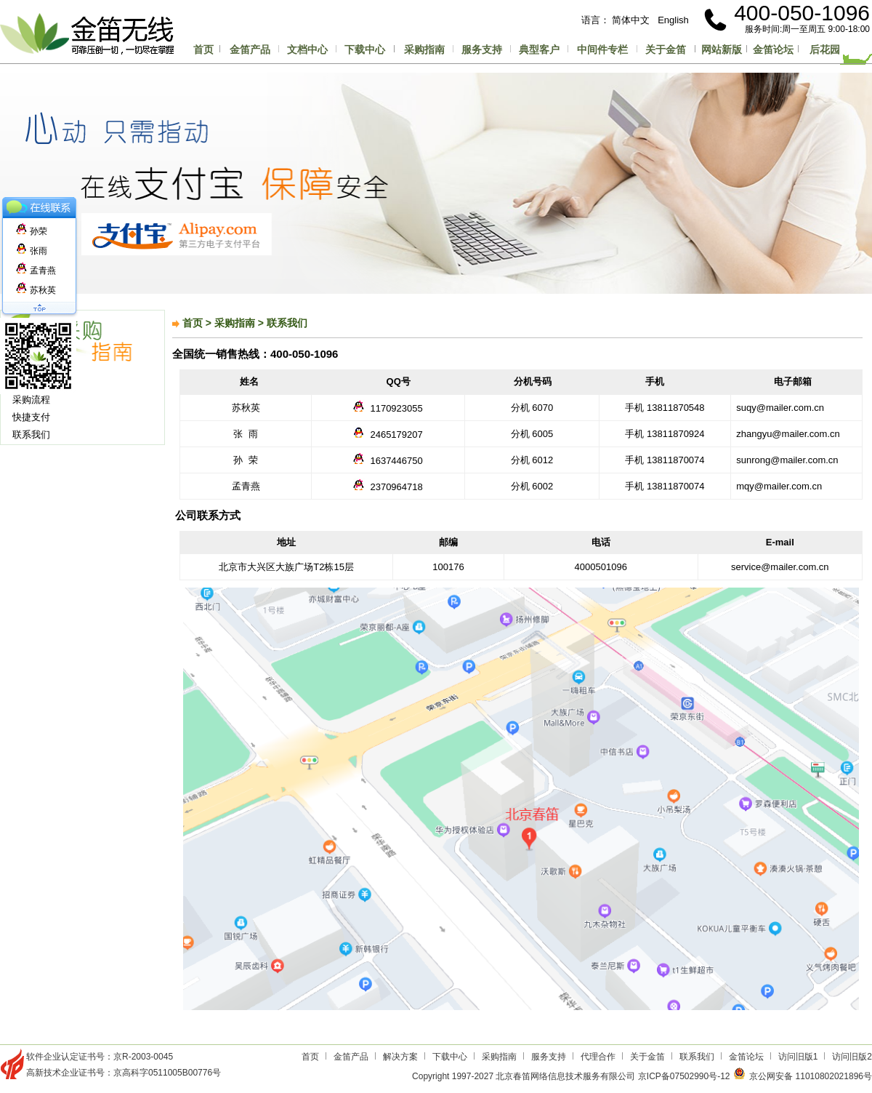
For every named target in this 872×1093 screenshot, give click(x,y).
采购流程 (31, 399)
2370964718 (396, 486)
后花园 (825, 49)
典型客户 (539, 49)
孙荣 (31, 231)
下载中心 (364, 49)
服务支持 (481, 49)
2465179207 (396, 434)
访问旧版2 (852, 1057)
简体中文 (631, 20)
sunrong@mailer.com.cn (785, 460)
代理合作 (598, 1057)
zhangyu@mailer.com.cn (785, 433)
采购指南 (424, 49)
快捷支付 (31, 417)
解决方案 (400, 1057)
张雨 (31, 251)
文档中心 (307, 49)
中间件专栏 (602, 49)
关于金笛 (665, 49)
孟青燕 (36, 270)
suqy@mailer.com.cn (777, 407)
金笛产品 (250, 49)
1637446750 (396, 460)
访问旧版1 (798, 1057)
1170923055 (396, 408)
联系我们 (31, 434)
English (673, 20)
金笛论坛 (773, 49)
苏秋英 (36, 290)
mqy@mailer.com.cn (776, 486)
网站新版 (721, 49)
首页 (203, 49)
